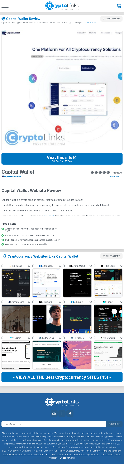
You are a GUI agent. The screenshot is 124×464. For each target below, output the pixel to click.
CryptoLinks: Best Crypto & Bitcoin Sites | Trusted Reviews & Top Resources (30, 22)
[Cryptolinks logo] (62, 5)
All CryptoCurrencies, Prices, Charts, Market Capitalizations (72, 454)
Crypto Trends (107, 454)
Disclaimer (22, 454)
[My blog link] (54, 413)
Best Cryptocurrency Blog (73, 450)
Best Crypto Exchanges (73, 22)
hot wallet (49, 216)
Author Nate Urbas (35, 454)
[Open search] (119, 5)
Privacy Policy (9, 454)
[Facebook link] (62, 413)
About (88, 450)
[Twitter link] (69, 413)
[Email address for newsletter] (53, 424)
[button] (5, 5)
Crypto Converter (67, 457)
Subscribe (114, 424)
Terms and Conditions (111, 450)
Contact (96, 450)
